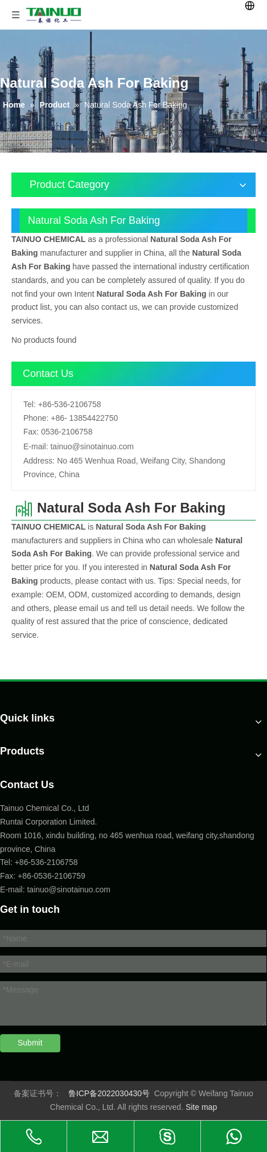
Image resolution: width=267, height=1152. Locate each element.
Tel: (29, 404)
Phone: (35, 418)
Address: (39, 460)
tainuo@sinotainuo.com (92, 446)
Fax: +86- (17, 875)
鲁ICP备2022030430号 (109, 1093)
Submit (30, 1042)
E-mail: (35, 446)
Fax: (31, 431)
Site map (201, 1107)
